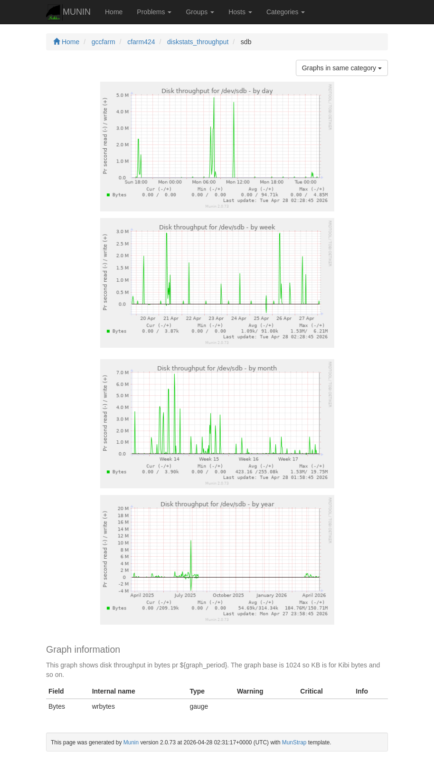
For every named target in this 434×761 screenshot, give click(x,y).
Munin (131, 742)
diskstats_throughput (197, 42)
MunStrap (294, 742)
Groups (200, 12)
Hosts (240, 12)
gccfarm (103, 42)
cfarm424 (141, 42)
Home (114, 12)
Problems (154, 12)
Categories (285, 12)
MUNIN (68, 12)
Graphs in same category (342, 68)
